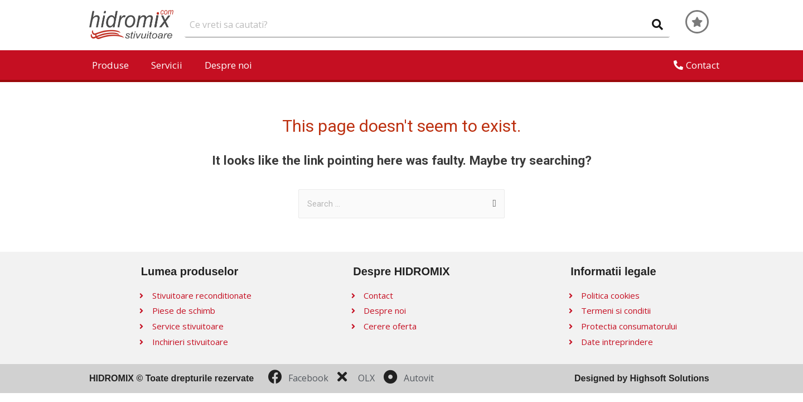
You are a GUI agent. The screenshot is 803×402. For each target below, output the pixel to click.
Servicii (166, 65)
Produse (110, 65)
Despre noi (228, 65)
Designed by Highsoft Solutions (641, 378)
